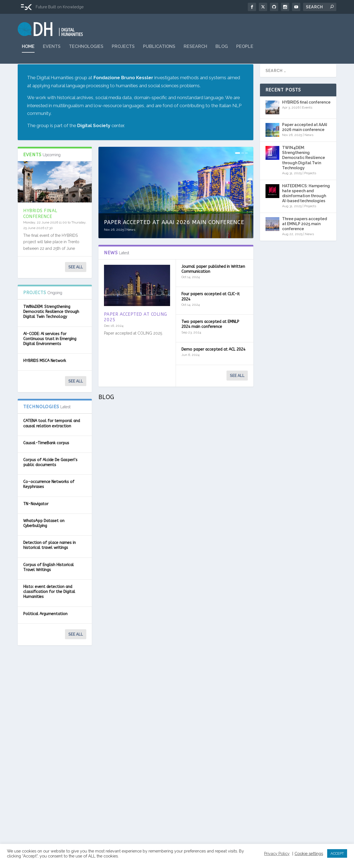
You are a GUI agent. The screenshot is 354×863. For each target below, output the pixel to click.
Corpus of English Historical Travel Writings (48, 582)
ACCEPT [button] (337, 853)
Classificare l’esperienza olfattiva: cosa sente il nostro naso (135, 772)
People (244, 50)
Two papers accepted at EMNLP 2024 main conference (210, 338)
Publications (159, 50)
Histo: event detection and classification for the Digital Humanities (49, 606)
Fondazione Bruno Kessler (123, 92)
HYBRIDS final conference (40, 227)
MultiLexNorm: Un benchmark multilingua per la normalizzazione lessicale (215, 486)
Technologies (86, 50)
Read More (118, 526)
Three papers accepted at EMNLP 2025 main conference (304, 238)
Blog (221, 50)
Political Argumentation (45, 628)
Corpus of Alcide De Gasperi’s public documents (50, 477)
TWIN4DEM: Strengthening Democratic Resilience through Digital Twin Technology (51, 326)
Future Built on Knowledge (60, 7)
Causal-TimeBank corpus (46, 457)
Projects (123, 50)
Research (195, 50)
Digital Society (93, 140)
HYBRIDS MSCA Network (44, 375)
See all (75, 281)
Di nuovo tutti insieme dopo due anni (133, 480)
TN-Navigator (35, 518)
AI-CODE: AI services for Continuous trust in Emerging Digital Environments (49, 353)
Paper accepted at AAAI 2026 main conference (174, 236)
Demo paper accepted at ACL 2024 (213, 363)
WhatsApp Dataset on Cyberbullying (43, 538)
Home (28, 50)
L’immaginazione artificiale (205, 736)
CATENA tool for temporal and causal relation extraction (51, 438)
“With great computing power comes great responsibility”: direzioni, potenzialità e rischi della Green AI (135, 608)
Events (52, 50)
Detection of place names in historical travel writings (49, 559)
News (130, 244)
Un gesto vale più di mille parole (210, 617)
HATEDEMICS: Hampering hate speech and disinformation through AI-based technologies (306, 208)
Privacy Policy (277, 853)
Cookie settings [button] (309, 853)
